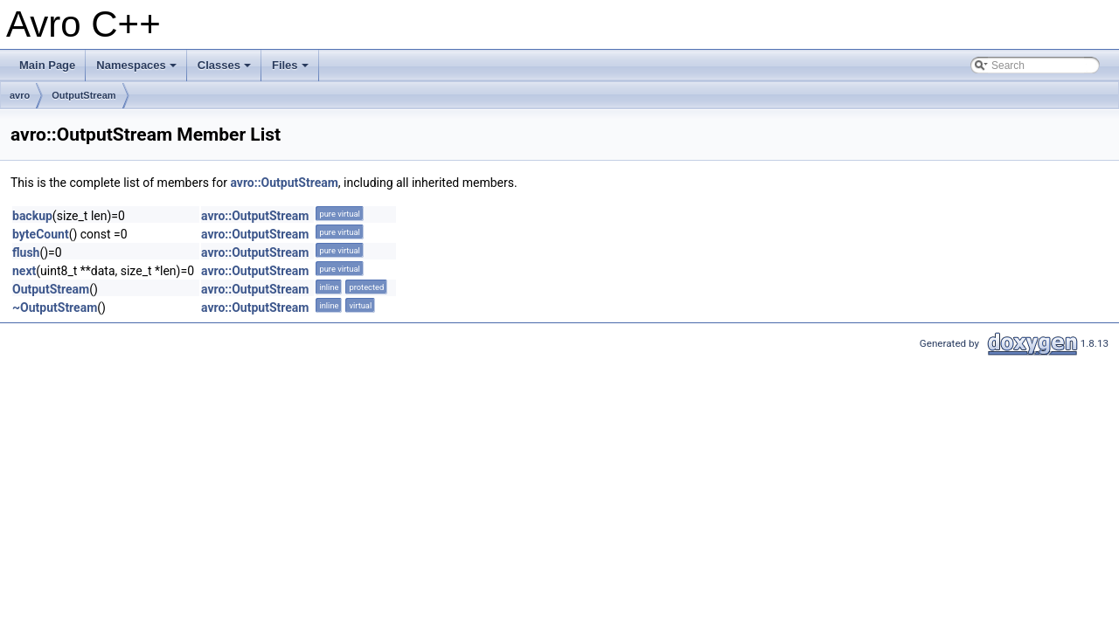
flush (25, 252)
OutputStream (83, 95)
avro (20, 95)
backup (32, 216)
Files (291, 70)
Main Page (47, 65)
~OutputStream (54, 307)
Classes (226, 70)
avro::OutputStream (283, 183)
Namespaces (137, 70)
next (24, 271)
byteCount (40, 234)
